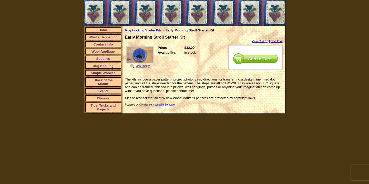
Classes (103, 98)
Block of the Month (103, 82)
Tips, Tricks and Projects (103, 107)
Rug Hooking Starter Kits (143, 30)
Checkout (276, 41)
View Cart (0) (260, 41)
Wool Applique (103, 51)
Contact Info (103, 44)
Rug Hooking (103, 66)
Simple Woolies (103, 73)
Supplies (103, 59)
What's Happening (103, 37)
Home (103, 30)
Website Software (165, 104)
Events (103, 91)
